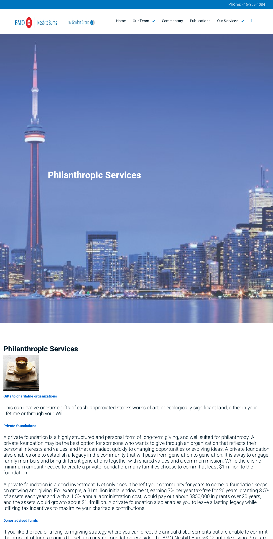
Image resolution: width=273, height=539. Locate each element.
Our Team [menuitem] (144, 21)
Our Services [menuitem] (230, 21)
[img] (136, 161)
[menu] (251, 21)
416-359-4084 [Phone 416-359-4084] (253, 4)
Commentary (172, 21)
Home (121, 21)
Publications (200, 21)
